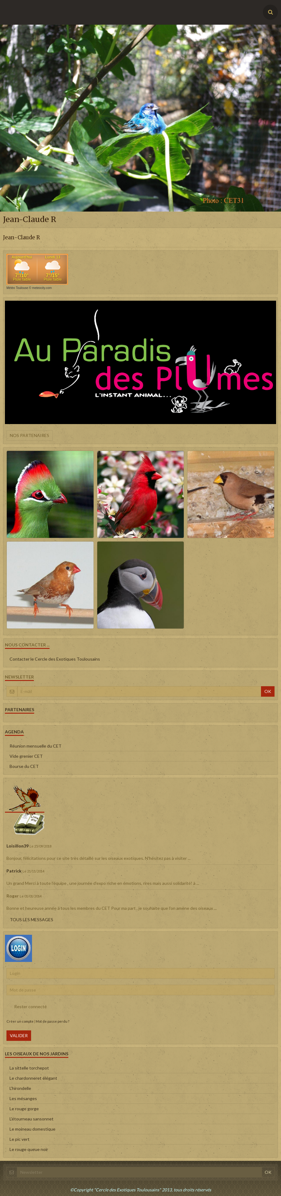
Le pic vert (20, 1139)
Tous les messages (31, 919)
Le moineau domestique (32, 1129)
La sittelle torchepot (29, 1067)
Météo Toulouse (17, 288)
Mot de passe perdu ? (52, 1021)
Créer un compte (20, 1021)
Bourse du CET (24, 766)
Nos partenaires (29, 435)
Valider (19, 1035)
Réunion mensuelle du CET (36, 746)
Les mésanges (23, 1098)
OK (267, 691)
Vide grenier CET (26, 756)
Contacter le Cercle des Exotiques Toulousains (55, 659)
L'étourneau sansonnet (32, 1118)
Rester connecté (26, 1007)
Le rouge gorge (24, 1108)
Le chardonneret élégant (33, 1078)
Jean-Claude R (21, 237)
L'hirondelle (20, 1088)
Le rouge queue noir (29, 1149)
